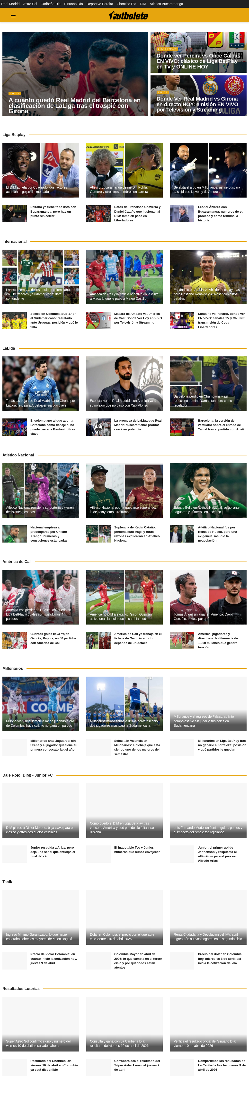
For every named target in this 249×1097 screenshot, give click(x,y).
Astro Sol (30, 4)
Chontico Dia (126, 4)
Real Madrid (10, 4)
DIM (143, 4)
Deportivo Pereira (100, 4)
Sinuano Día (73, 4)
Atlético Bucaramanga (166, 4)
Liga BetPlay (168, 50)
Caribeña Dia (51, 4)
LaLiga (15, 95)
